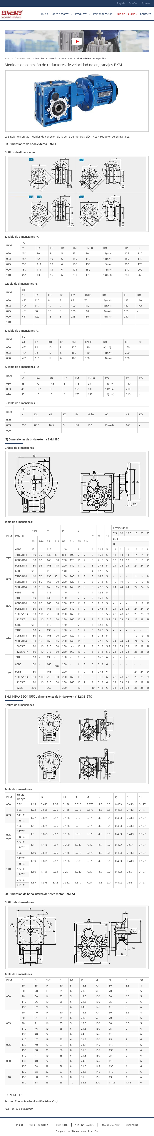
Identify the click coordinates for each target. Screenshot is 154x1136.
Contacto (145, 14)
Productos (61, 1125)
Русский (146, 3)
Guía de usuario (23, 58)
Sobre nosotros (39, 1125)
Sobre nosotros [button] (61, 14)
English (121, 3)
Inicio (44, 14)
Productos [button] (82, 14)
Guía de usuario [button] (126, 14)
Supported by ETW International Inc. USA (77, 1131)
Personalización (103, 14)
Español (133, 3)
